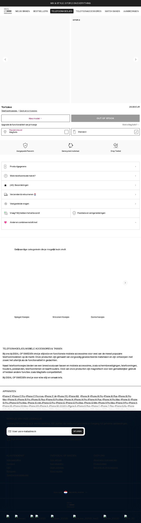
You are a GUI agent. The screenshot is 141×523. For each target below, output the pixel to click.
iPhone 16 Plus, (111, 412)
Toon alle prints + (131, 140)
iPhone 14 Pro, (80, 416)
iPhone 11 (133, 419)
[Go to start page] (7, 11)
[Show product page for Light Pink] (85, 158)
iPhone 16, (85, 412)
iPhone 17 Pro (18, 412)
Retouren (11, 488)
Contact (11, 480)
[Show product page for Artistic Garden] (123, 158)
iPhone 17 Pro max (35, 412)
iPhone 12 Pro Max (74, 419)
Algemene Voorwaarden (105, 476)
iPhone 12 (60, 419)
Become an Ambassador (106, 484)
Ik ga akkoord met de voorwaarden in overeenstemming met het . (46, 455)
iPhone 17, (7, 412)
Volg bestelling (14, 476)
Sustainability (56, 480)
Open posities (57, 484)
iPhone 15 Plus (38, 416)
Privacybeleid (100, 480)
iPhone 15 (12, 416)
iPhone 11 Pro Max (106, 419)
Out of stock (105, 118)
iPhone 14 (68, 416)
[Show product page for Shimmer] (66, 158)
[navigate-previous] (125, 317)
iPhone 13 (125, 416)
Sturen (78, 448)
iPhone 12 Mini (90, 419)
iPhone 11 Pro (122, 419)
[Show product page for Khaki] (104, 158)
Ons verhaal (55, 476)
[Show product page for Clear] (10, 158)
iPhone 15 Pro (23, 416)
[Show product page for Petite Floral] (48, 158)
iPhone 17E (63, 412)
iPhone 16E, (74, 412)
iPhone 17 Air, (51, 412)
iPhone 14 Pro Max (111, 416)
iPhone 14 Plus (94, 416)
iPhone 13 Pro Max (18, 419)
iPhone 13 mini (34, 419)
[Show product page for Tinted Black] (29, 158)
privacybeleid (75, 455)
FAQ (8, 484)
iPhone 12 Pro (48, 419)
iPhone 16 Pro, (96, 412)
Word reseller (56, 488)
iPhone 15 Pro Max (54, 416)
